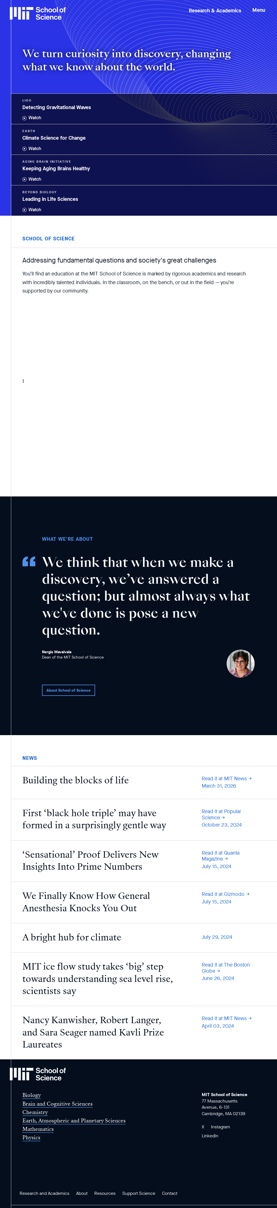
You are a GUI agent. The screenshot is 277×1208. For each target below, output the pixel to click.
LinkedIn (210, 1136)
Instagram (220, 1127)
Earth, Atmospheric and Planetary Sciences (74, 1120)
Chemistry (35, 1112)
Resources (105, 1193)
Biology (31, 1095)
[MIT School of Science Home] (38, 13)
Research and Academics (44, 1193)
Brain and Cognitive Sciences (57, 1104)
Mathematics (38, 1129)
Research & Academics (215, 10)
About (82, 1193)
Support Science (138, 1193)
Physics (31, 1137)
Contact (169, 1193)
